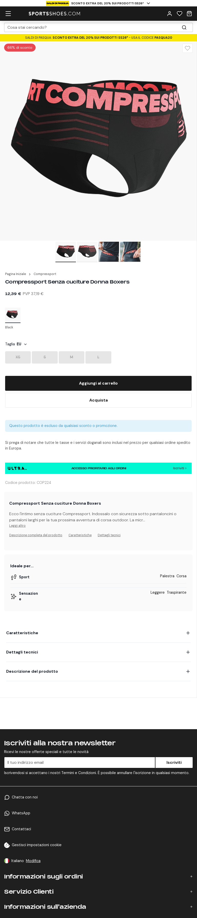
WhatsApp (21, 813)
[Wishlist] (187, 48)
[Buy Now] (98, 400)
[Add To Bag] (98, 383)
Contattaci (21, 829)
